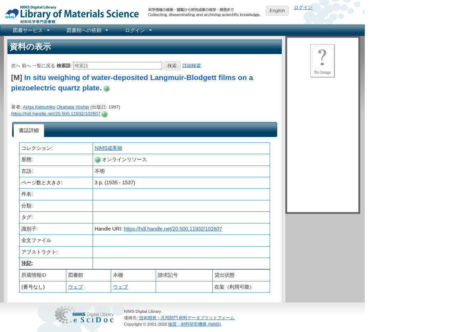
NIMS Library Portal (70, 14)
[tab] (29, 130)
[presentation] (29, 130)
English (277, 10)
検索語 (64, 65)
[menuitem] (30, 30)
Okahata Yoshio (73, 107)
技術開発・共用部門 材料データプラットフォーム (186, 317)
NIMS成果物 (109, 148)
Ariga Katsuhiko (39, 107)
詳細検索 (191, 65)
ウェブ (75, 287)
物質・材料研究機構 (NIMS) (194, 324)
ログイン (303, 7)
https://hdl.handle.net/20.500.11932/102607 (55, 113)
